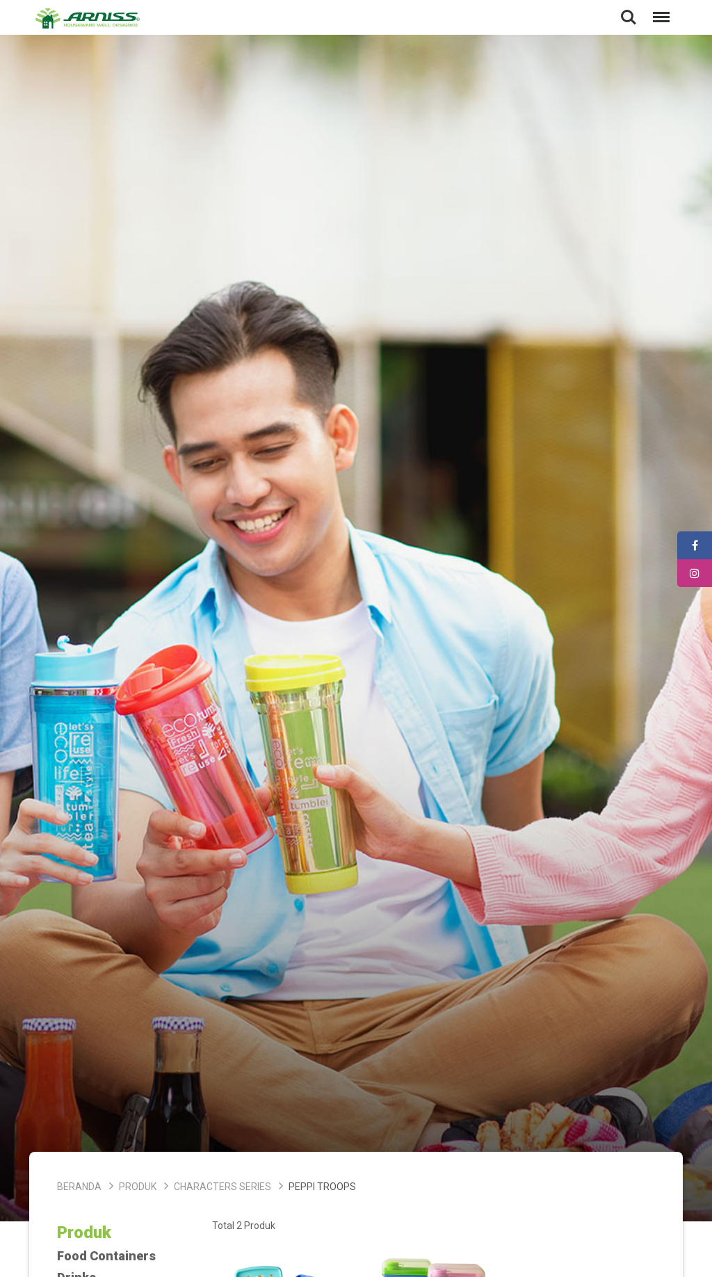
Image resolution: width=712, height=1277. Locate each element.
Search (628, 17)
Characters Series (222, 1186)
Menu (658, 10)
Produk (137, 1186)
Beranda (79, 1186)
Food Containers (106, 1255)
